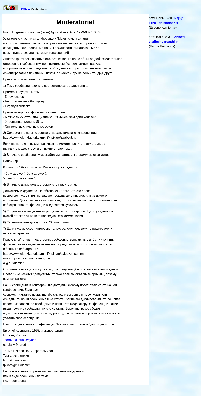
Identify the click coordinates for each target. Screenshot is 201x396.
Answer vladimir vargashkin (167, 39)
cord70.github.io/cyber (20, 340)
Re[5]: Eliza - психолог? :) (166, 20)
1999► (25, 9)
